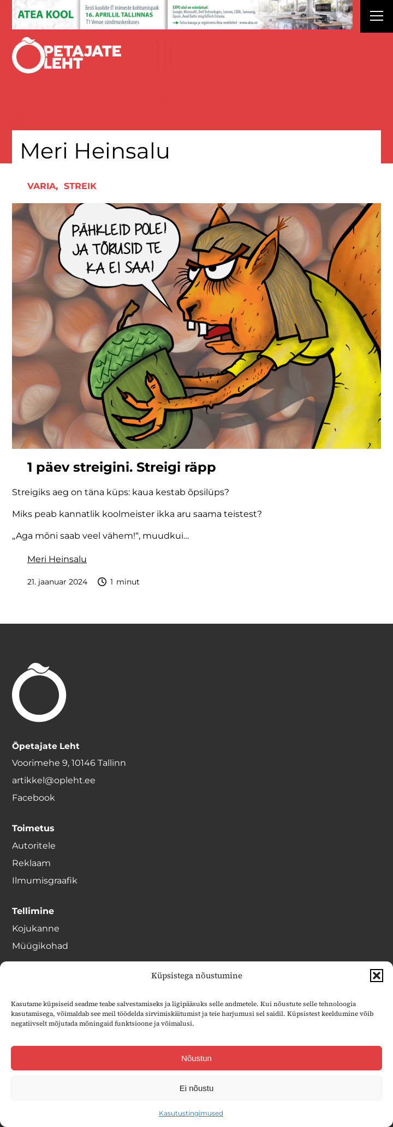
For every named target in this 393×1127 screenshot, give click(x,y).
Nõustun (196, 1058)
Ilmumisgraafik (45, 880)
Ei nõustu (197, 1088)
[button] (376, 975)
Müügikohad (40, 946)
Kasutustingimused (191, 1113)
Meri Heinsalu (57, 559)
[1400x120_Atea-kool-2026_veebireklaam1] (182, 14)
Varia (41, 186)
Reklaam (31, 863)
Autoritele (34, 845)
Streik (80, 186)
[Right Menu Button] (376, 17)
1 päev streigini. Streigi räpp (121, 467)
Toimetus (33, 828)
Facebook (33, 798)
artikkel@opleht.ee (54, 780)
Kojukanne (35, 928)
